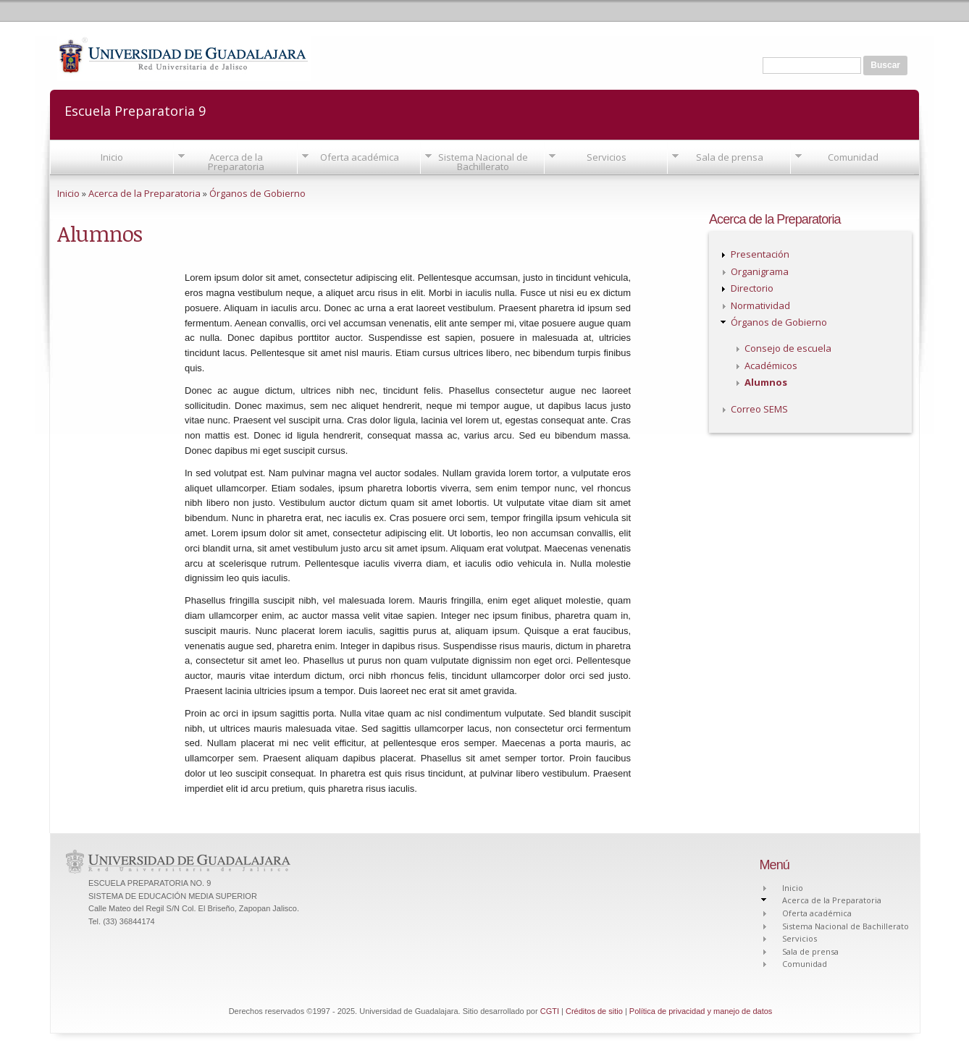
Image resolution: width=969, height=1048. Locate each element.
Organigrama (760, 271)
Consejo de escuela (787, 348)
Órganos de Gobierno (257, 193)
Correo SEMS (759, 408)
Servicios (606, 157)
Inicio (112, 157)
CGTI (549, 1011)
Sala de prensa (729, 157)
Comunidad (853, 157)
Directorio (752, 288)
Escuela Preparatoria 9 (135, 109)
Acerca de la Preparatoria (236, 162)
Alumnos (765, 382)
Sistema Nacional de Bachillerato (483, 162)
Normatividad (760, 305)
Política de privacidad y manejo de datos (701, 1011)
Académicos (770, 365)
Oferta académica (359, 157)
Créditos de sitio (594, 1011)
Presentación (760, 254)
